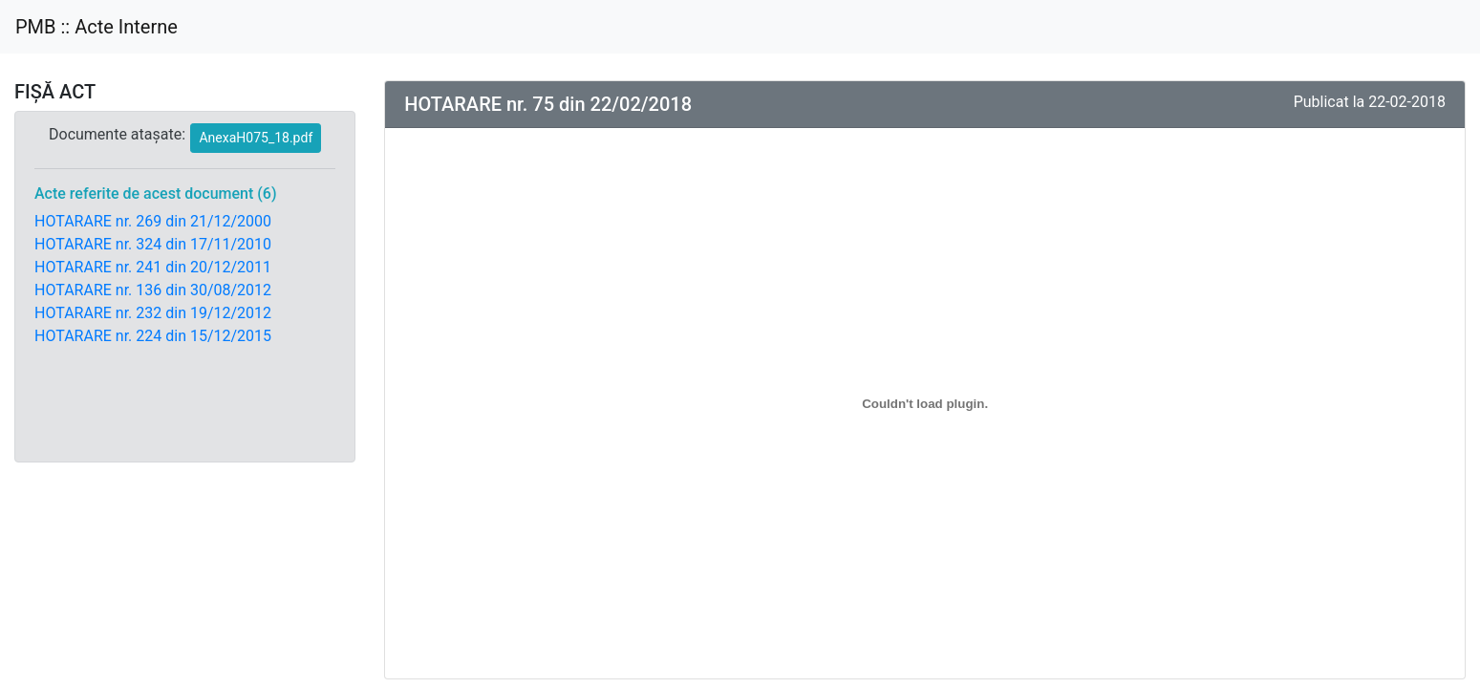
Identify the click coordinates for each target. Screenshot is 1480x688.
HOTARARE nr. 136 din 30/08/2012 (152, 290)
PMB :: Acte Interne (96, 26)
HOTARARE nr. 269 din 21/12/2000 (152, 221)
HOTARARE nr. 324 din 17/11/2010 (152, 244)
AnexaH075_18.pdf (255, 137)
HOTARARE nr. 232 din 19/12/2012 (152, 313)
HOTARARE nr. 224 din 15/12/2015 (152, 336)
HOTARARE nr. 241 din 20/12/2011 (152, 267)
